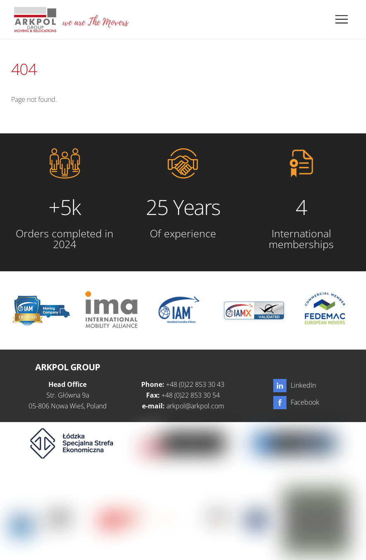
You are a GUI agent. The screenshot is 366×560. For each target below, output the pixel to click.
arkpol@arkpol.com (195, 405)
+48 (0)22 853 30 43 (195, 384)
